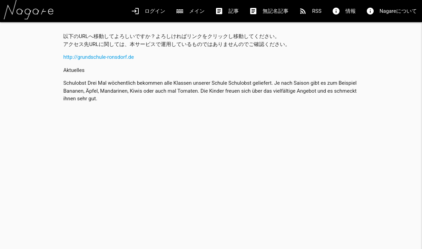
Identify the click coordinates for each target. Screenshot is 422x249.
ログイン (148, 11)
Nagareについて (391, 11)
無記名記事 (268, 11)
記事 (227, 11)
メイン (190, 11)
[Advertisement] (211, 156)
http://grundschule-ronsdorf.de (98, 57)
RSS (310, 11)
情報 (344, 11)
